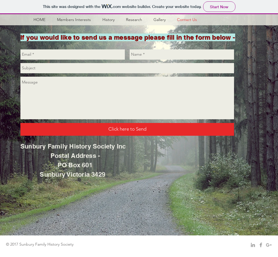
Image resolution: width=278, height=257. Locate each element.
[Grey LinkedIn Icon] (253, 245)
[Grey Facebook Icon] (261, 245)
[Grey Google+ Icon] (269, 245)
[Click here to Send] (127, 129)
